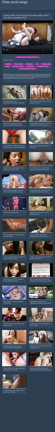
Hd (37, 64)
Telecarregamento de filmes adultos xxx (27, 57)
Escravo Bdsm (19, 64)
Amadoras (8, 64)
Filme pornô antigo (15, 2)
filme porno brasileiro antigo (27, 68)
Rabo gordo (30, 66)
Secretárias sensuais (43, 66)
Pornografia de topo (18, 66)
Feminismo (29, 64)
